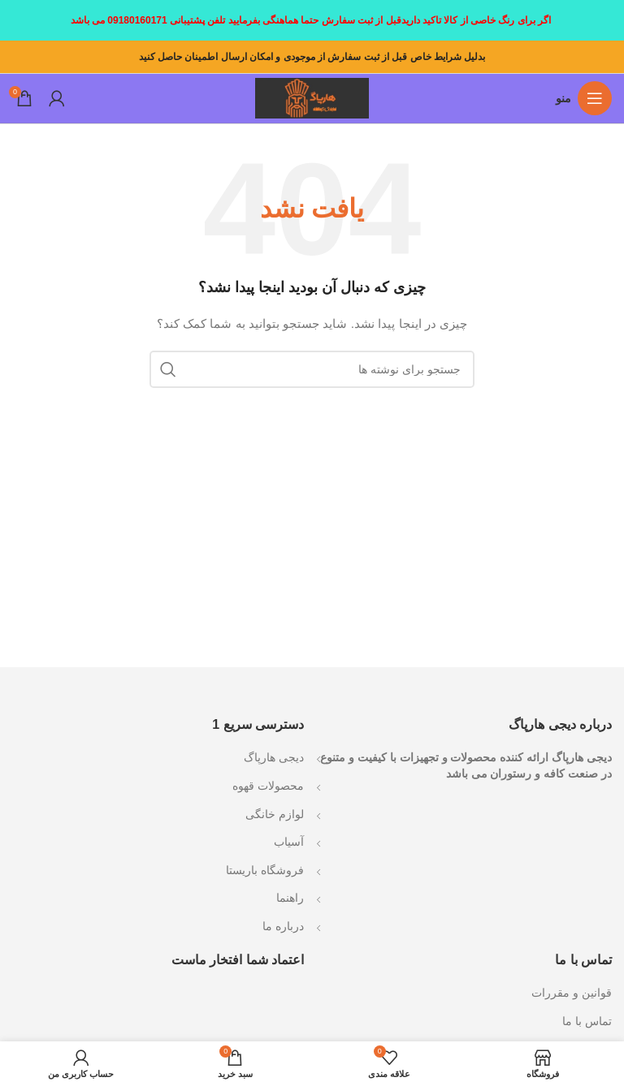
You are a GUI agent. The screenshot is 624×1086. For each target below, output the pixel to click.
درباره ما (283, 926)
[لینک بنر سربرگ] (312, 20)
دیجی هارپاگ (274, 757)
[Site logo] (312, 97)
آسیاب (289, 841)
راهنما (290, 897)
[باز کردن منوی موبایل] (584, 98)
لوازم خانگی (274, 814)
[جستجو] (312, 369)
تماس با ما (587, 1021)
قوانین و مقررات (571, 992)
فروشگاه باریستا (265, 870)
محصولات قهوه (268, 785)
